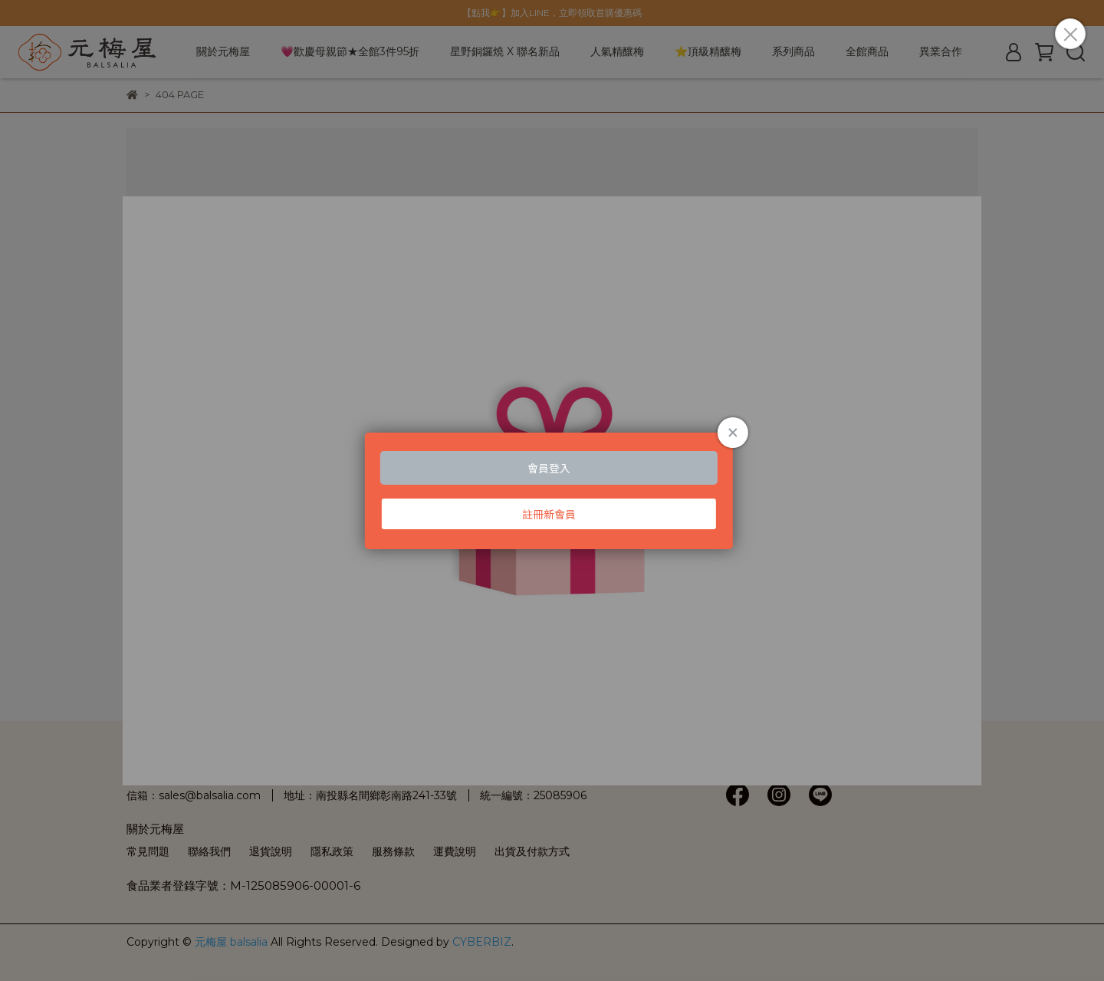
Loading (552, 490)
